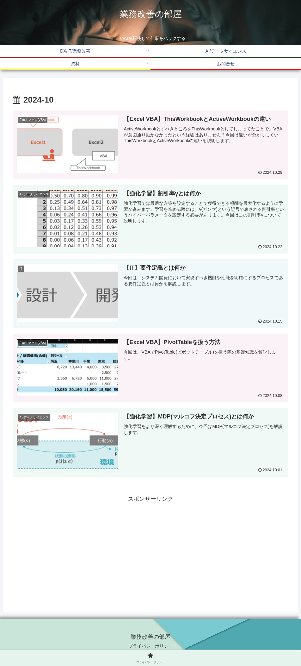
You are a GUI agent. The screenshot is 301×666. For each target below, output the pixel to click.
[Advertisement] (150, 548)
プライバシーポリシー (150, 646)
